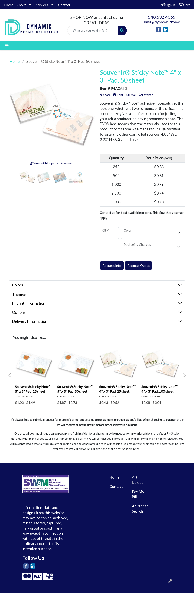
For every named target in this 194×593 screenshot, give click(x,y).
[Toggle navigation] (6, 45)
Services (42, 5)
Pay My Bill (138, 494)
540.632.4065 (162, 17)
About (21, 5)
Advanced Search (140, 508)
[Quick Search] (92, 30)
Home (8, 5)
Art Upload (138, 480)
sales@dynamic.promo (161, 22)
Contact (64, 5)
